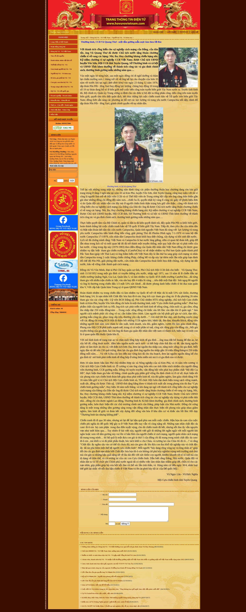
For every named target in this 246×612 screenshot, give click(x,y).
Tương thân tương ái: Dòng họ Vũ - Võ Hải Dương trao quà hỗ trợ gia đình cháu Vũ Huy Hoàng (117, 549)
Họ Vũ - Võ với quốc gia (59, 91)
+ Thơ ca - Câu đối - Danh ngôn (61, 105)
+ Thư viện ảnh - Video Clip (59, 110)
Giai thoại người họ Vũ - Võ (61, 69)
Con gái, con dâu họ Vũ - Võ (61, 82)
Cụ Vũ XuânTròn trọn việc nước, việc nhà (97, 596)
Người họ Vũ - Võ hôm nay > (123, 37)
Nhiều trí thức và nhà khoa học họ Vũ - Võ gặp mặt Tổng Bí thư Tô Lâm (108, 558)
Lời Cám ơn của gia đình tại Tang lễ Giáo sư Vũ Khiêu (101, 583)
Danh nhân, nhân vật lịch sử (61, 60)
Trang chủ (158, 32)
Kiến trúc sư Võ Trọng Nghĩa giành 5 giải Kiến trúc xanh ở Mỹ (105, 605)
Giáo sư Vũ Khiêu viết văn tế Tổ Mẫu (95, 588)
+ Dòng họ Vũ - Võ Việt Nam (60, 51)
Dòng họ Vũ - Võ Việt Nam (100, 37)
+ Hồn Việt (53, 114)
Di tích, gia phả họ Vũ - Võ (60, 78)
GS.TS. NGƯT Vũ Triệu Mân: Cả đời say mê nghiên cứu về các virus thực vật (110, 609)
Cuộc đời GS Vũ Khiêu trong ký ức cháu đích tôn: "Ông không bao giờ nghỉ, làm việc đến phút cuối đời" (120, 592)
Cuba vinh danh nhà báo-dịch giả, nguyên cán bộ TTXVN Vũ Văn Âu (107, 566)
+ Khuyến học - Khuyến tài (59, 100)
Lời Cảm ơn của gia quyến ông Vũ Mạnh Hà (98, 575)
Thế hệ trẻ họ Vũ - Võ (58, 65)
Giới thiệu (171, 32)
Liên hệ (194, 32)
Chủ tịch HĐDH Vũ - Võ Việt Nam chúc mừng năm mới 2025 (104, 554)
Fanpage (184, 32)
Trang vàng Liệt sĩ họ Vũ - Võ (61, 87)
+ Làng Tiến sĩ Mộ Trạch (58, 42)
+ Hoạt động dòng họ (57, 47)
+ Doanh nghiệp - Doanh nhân (60, 96)
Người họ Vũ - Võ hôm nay (60, 73)
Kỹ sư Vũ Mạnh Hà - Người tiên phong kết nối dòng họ (102, 579)
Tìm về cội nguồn (57, 56)
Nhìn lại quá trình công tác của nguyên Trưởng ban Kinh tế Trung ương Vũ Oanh (111, 571)
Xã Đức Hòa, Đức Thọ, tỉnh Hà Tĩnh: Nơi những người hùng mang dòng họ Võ (111, 600)
